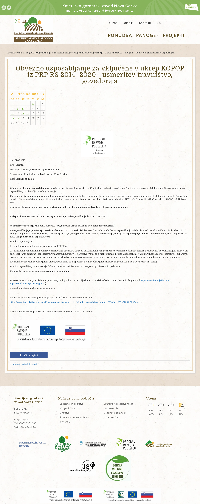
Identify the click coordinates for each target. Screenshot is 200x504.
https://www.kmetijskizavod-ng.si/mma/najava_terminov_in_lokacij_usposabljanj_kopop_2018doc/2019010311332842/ (74, 302)
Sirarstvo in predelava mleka (118, 403)
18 (12, 118)
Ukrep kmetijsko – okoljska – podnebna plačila (129, 52)
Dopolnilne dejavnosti (115, 412)
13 (22, 113)
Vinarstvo (64, 412)
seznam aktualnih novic (24, 364)
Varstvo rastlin (111, 408)
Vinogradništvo (67, 408)
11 (12, 113)
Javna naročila (111, 417)
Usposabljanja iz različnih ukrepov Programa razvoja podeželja (69, 52)
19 (17, 118)
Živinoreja (65, 421)
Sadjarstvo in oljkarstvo (71, 403)
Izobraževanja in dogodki (20, 52)
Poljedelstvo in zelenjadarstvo (75, 417)
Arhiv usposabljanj (165, 52)
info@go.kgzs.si (21, 419)
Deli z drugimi (29, 355)
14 (27, 113)
